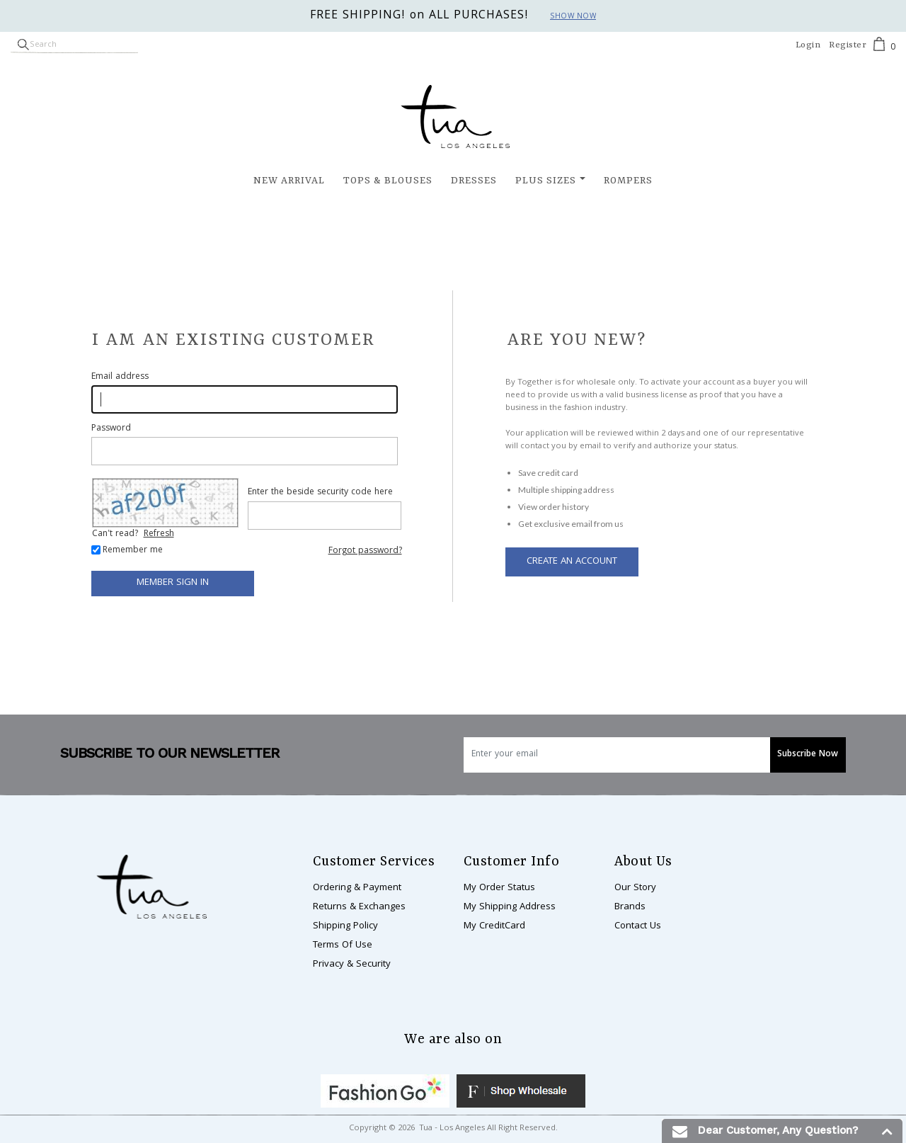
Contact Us (637, 926)
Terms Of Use (342, 945)
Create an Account (572, 561)
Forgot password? (365, 551)
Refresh (159, 534)
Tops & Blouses (387, 180)
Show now (573, 17)
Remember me (133, 551)
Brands (630, 907)
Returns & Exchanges (359, 907)
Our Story (635, 888)
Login (808, 45)
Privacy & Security (352, 964)
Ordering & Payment (357, 888)
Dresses (474, 180)
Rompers (628, 180)
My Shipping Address (510, 907)
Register (847, 45)
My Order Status (499, 888)
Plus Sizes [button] (545, 180)
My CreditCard (494, 926)
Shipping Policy (345, 926)
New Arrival (289, 180)
